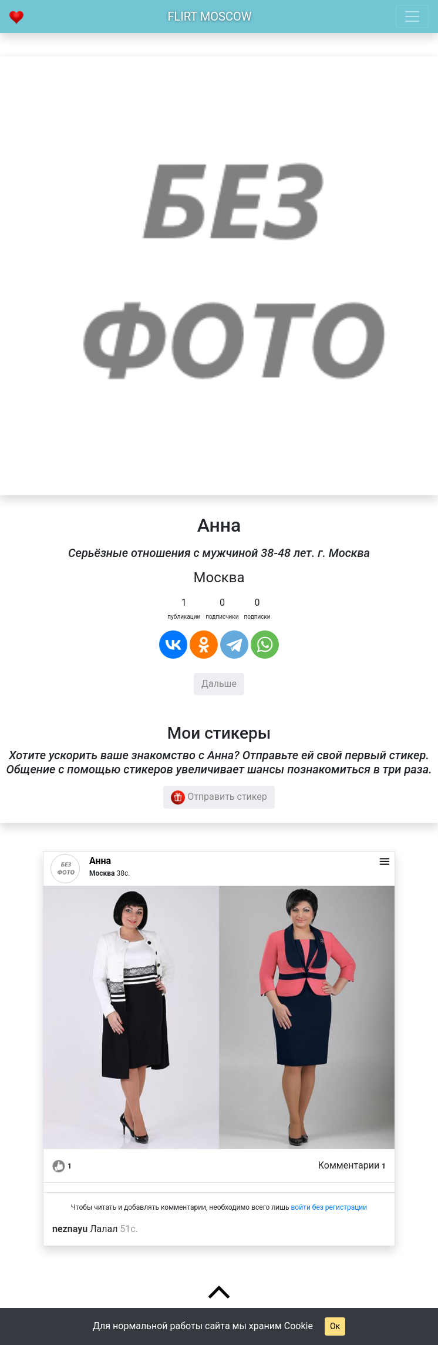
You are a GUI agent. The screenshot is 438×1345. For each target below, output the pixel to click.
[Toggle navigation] (412, 16)
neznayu (69, 1228)
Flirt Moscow (210, 16)
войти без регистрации (329, 1207)
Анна (100, 860)
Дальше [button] (219, 683)
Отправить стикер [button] (219, 797)
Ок (335, 1326)
